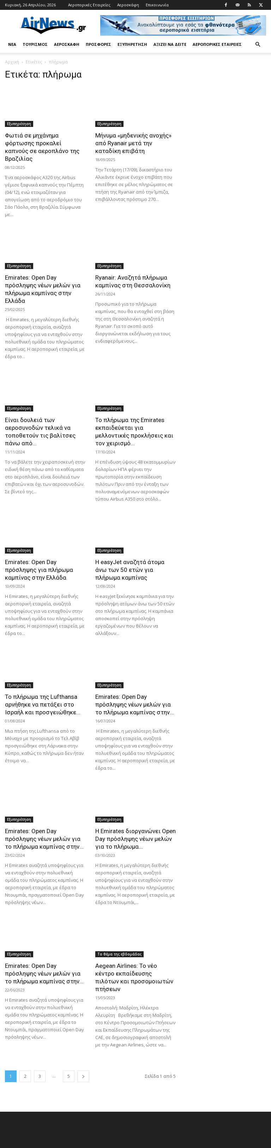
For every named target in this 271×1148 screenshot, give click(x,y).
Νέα (12, 44)
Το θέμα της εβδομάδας (119, 954)
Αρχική (12, 62)
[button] (257, 44)
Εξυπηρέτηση (132, 44)
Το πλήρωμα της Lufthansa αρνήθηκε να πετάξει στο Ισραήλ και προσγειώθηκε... (42, 704)
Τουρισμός (35, 44)
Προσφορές (98, 44)
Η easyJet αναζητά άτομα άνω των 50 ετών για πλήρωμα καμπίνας (129, 569)
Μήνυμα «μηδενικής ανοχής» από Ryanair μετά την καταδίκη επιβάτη (133, 143)
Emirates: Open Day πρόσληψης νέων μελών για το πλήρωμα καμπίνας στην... (134, 704)
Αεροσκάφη (128, 4)
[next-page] (83, 1076)
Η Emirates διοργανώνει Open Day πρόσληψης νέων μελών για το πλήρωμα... (135, 839)
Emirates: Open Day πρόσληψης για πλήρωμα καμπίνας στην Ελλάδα (39, 569)
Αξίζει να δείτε (169, 44)
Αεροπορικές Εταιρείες (89, 4)
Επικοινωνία (157, 4)
